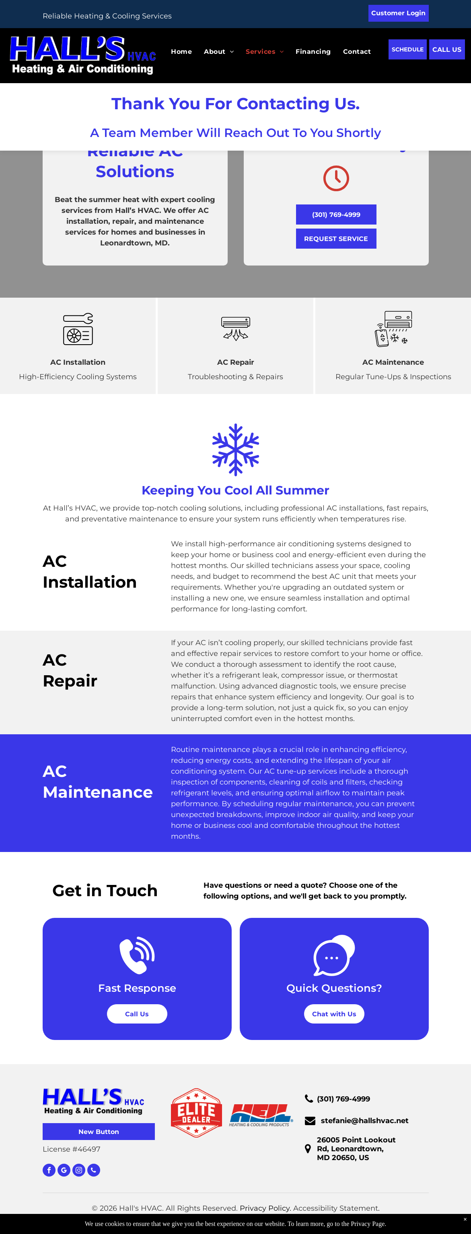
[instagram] (78, 1171)
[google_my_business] (64, 1171)
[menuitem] (175, 51)
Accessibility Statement (335, 1208)
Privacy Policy (265, 1208)
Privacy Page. (368, 1223)
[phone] (93, 1171)
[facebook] (49, 1171)
